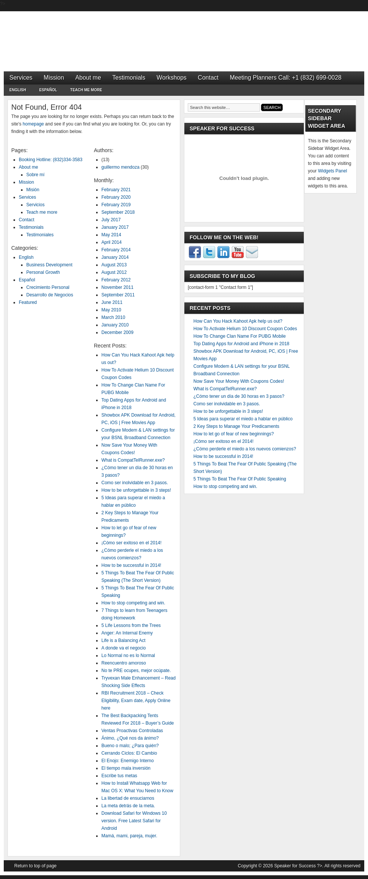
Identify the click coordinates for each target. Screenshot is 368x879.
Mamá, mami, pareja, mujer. (129, 835)
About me (88, 77)
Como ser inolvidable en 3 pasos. (134, 482)
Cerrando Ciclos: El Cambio (129, 753)
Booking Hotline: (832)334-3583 (50, 159)
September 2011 (118, 295)
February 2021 (116, 189)
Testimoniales (40, 234)
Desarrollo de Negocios (49, 295)
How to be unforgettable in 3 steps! (136, 490)
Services (20, 77)
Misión (32, 189)
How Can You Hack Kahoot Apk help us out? (237, 321)
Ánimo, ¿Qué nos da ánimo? (130, 738)
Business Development (49, 264)
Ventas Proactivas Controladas (132, 730)
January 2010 (115, 325)
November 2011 (117, 287)
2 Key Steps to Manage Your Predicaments (236, 426)
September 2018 (118, 212)
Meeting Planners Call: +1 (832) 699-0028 (286, 77)
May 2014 (111, 234)
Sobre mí (35, 174)
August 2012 (114, 272)
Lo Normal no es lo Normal (128, 655)
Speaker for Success (184, 34)
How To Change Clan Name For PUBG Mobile (239, 336)
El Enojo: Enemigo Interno (127, 760)
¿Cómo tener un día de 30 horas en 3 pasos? (238, 396)
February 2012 (116, 279)
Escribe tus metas (119, 775)
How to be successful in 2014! (131, 565)
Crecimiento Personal (47, 287)
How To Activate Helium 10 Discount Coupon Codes (245, 328)
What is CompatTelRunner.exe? (133, 460)
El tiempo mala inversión (126, 768)
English (18, 91)
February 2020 (116, 197)
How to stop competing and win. (133, 603)
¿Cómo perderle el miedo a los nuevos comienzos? (244, 449)
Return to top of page (35, 865)
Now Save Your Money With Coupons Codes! (238, 381)
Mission (54, 77)
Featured (28, 302)
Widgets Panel (332, 171)
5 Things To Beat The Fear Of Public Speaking (239, 479)
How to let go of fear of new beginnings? (233, 433)
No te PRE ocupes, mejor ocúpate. (136, 670)
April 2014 (111, 242)
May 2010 (111, 310)
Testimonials (128, 77)
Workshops (172, 77)
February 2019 (116, 204)
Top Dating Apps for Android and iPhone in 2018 (241, 343)
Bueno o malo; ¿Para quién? (130, 745)
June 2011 (111, 302)
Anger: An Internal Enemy (127, 633)
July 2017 (111, 219)
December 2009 (117, 332)
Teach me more (86, 90)
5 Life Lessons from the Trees (131, 625)
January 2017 (115, 227)
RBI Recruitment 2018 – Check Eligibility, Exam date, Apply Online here (135, 700)
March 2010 (113, 317)
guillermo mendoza (120, 167)
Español (48, 91)
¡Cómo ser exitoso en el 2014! (131, 542)
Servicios (35, 204)
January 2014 (115, 257)
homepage (33, 124)
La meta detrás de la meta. (128, 805)
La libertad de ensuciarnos (127, 798)
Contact (208, 77)
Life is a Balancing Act (123, 640)
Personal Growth (43, 272)
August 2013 (114, 264)
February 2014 (116, 249)
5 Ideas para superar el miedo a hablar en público (243, 418)
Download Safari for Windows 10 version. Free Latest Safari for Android (134, 821)
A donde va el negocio (123, 648)
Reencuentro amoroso (123, 663)
